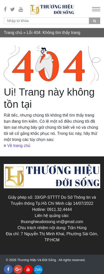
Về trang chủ (18, 145)
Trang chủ (13, 32)
